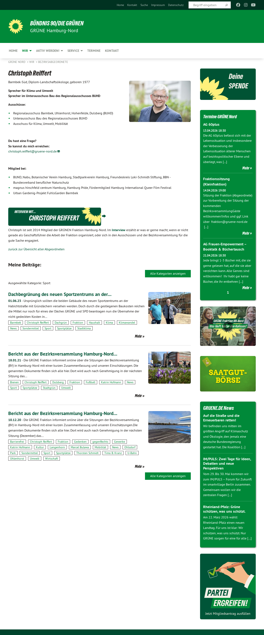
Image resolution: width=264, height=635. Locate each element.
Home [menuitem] (13, 50)
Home (120, 5)
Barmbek (15, 322)
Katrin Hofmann (111, 382)
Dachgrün (61, 322)
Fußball (90, 382)
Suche (144, 5)
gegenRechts (100, 441)
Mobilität (100, 447)
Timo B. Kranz (113, 453)
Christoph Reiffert (38, 322)
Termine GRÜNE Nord (222, 116)
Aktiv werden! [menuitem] (47, 50)
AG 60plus (211, 124)
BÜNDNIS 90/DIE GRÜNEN (59, 23)
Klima (109, 322)
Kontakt (132, 5)
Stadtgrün (49, 388)
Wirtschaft (51, 458)
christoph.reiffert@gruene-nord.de (32, 151)
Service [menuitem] (73, 50)
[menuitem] (120, 5)
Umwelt (66, 388)
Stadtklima (84, 328)
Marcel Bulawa (80, 447)
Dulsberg (58, 382)
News (13, 328)
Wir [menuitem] (25, 50)
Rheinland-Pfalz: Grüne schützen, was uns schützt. (224, 508)
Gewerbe (119, 441)
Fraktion (78, 322)
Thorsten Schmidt (87, 453)
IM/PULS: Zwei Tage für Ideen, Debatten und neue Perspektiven (227, 463)
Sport (48, 328)
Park (13, 453)
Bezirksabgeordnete (53, 62)
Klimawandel (127, 322)
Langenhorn (57, 447)
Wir (32, 62)
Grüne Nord (17, 62)
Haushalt (94, 322)
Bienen (14, 382)
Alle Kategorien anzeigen (168, 273)
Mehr (138, 336)
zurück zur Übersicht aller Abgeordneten (36, 249)
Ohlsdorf (129, 447)
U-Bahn (132, 453)
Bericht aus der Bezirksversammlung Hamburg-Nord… (64, 354)
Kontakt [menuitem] (112, 50)
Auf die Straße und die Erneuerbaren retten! (221, 417)
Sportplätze (64, 328)
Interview (118, 230)
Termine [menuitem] (93, 50)
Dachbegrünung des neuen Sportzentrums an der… (61, 294)
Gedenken (80, 441)
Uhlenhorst (17, 458)
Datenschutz (176, 5)
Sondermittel (30, 328)
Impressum (158, 5)
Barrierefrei (17, 441)
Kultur (40, 447)
